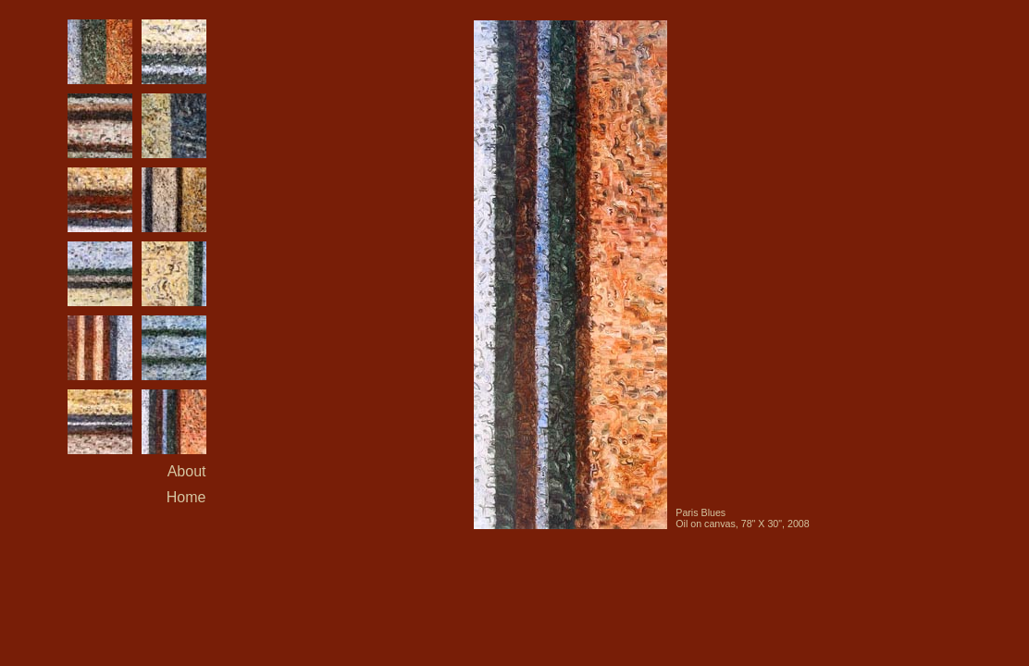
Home (186, 497)
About (186, 471)
